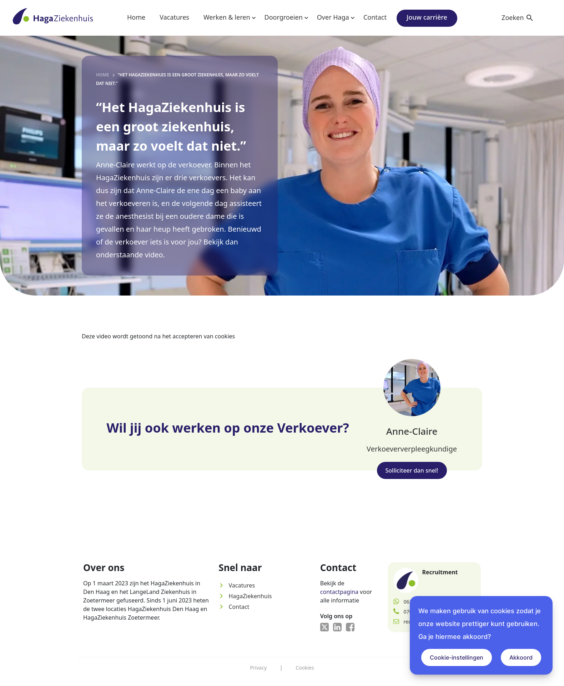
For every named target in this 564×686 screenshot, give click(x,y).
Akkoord (521, 657)
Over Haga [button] (333, 17)
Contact (375, 17)
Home (136, 17)
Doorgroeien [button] (284, 17)
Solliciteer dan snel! (412, 470)
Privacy (258, 667)
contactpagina (339, 592)
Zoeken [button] (518, 17)
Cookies (305, 667)
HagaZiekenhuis (245, 596)
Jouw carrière (427, 17)
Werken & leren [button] (226, 17)
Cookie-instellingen (456, 657)
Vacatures (174, 17)
